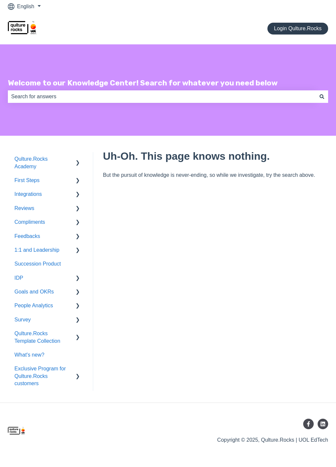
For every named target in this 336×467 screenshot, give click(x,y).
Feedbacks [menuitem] (27, 236)
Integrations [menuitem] (28, 194)
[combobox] (162, 96)
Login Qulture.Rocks (298, 28)
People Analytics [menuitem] (33, 305)
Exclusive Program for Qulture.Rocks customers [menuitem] (40, 376)
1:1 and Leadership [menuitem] (36, 250)
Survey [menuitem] (22, 319)
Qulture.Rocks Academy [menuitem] (31, 162)
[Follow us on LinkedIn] (323, 424)
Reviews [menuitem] (24, 208)
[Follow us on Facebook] (308, 424)
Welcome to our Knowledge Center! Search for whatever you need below (143, 82)
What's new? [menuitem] (29, 355)
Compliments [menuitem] (29, 222)
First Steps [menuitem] (26, 180)
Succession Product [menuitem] (37, 264)
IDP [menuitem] (18, 278)
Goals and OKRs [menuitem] (34, 291)
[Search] (322, 96)
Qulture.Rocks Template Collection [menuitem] (37, 337)
